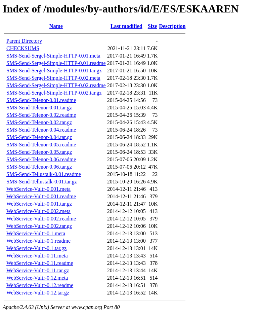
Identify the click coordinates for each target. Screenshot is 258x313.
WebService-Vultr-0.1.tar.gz (36, 248)
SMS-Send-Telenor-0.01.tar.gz (39, 107)
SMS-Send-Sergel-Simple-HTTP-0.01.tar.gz (54, 70)
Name (56, 26)
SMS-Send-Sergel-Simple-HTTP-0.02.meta (53, 78)
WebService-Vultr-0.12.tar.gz (37, 292)
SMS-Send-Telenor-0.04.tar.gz (39, 137)
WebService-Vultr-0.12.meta (37, 278)
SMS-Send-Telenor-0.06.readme (41, 159)
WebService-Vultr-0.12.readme (39, 285)
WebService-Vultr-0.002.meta (38, 211)
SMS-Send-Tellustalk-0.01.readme (43, 174)
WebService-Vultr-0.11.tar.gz (37, 270)
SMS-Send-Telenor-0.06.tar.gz (39, 167)
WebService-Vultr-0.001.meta (38, 189)
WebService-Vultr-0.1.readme (38, 241)
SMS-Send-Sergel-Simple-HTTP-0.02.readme (56, 85)
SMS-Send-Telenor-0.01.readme (41, 100)
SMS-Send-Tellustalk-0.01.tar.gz (41, 181)
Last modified (126, 26)
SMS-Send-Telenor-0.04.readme (41, 130)
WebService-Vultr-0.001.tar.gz (39, 204)
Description (172, 26)
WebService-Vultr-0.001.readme (41, 196)
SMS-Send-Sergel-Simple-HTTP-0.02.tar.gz (54, 93)
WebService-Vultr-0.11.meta (37, 255)
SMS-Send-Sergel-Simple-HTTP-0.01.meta (53, 56)
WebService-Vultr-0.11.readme (39, 263)
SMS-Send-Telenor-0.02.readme (41, 115)
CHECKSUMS (22, 48)
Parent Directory (24, 41)
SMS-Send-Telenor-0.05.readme (41, 144)
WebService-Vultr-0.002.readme (41, 218)
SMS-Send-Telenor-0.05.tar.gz (39, 152)
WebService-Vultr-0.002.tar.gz (39, 226)
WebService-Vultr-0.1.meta (35, 233)
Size (152, 26)
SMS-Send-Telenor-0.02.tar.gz (39, 122)
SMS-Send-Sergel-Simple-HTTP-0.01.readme (56, 63)
